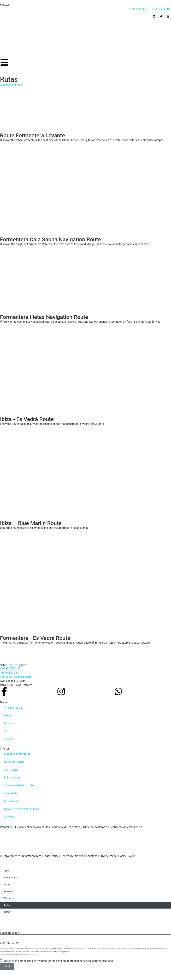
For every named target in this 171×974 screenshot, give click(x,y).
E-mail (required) (10, 933)
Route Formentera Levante (32, 135)
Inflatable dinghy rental (17, 754)
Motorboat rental (13, 761)
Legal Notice (51, 856)
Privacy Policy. (35, 955)
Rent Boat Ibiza (12, 707)
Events (7, 715)
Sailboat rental (12, 777)
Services (8, 723)
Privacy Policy (107, 856)
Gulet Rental (10, 793)
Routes (6, 905)
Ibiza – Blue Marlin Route (31, 523)
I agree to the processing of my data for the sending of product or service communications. (58, 961)
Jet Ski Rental (11, 801)
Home (6, 870)
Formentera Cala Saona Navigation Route (50, 239)
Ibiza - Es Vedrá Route (27, 419)
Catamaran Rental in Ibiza (19, 785)
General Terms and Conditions (79, 856)
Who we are (9, 898)
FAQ (5, 731)
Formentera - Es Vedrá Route (35, 638)
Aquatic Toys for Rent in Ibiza (21, 809)
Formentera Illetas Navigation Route (44, 317)
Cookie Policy (126, 856)
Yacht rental (10, 769)
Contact (8, 739)
